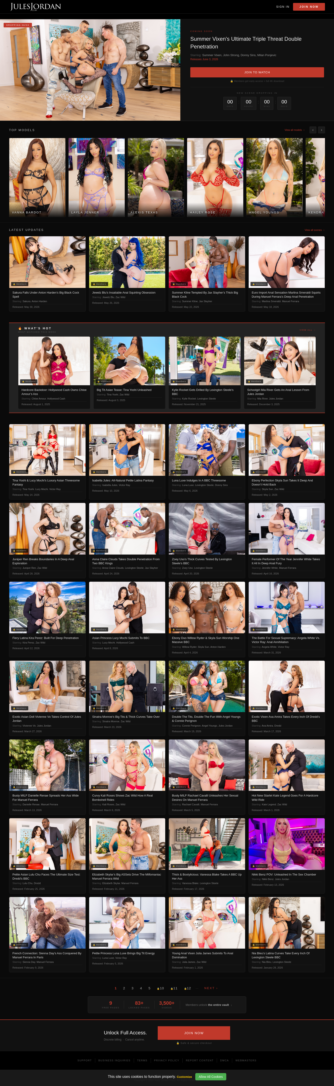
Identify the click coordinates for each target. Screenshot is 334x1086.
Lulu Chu (28, 883)
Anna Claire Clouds (113, 568)
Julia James (188, 962)
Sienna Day (29, 962)
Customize (184, 1077)
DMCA (224, 1060)
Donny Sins (248, 55)
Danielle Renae (31, 804)
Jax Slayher (205, 301)
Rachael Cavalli (190, 804)
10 (160, 988)
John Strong (231, 55)
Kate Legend (269, 804)
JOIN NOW (194, 1033)
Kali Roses (108, 804)
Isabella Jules (109, 485)
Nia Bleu (266, 962)
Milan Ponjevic (266, 55)
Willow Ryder (189, 647)
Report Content (200, 1060)
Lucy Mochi (41, 489)
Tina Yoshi (112, 394)
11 (174, 988)
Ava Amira (267, 725)
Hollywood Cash (56, 398)
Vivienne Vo (29, 725)
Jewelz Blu (108, 297)
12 (187, 988)
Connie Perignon (191, 725)
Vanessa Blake (190, 883)
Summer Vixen (212, 55)
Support (84, 1060)
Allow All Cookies (211, 1077)
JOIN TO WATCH (257, 72)
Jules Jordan (276, 398)
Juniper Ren (29, 568)
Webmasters (245, 1060)
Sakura (27, 301)
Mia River (262, 398)
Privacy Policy (166, 1060)
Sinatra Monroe (110, 721)
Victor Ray (55, 489)
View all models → (295, 130)
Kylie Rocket (189, 398)
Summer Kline (190, 301)
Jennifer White (270, 568)
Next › (211, 988)
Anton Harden (39, 301)
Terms (142, 1060)
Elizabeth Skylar (111, 883)
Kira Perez (28, 642)
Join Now (309, 6)
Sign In (283, 6)
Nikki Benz (268, 879)
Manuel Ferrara (290, 301)
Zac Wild (120, 297)
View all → (308, 330)
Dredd (277, 725)
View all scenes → (315, 230)
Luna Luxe (188, 485)
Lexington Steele (206, 398)
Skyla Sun (267, 489)
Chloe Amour (39, 398)
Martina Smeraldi (271, 301)
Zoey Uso (187, 568)
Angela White (269, 647)
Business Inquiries (114, 1060)
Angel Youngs (209, 725)
